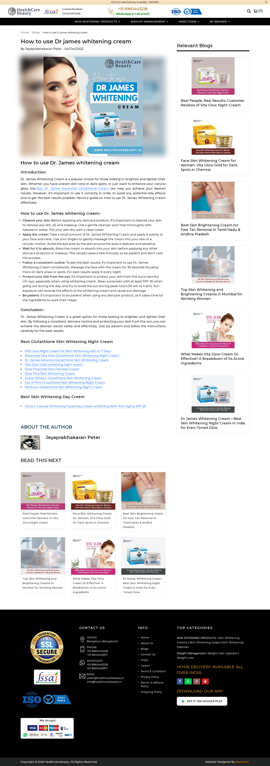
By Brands (203, 21)
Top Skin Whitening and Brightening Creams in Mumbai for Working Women (42, 583)
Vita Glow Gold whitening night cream (54, 364)
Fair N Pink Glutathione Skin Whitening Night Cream (65, 382)
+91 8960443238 (97, 651)
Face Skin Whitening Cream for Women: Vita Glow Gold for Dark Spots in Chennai (92, 518)
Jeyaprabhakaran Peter (73, 437)
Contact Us (148, 654)
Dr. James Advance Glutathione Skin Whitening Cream (67, 360)
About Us (147, 643)
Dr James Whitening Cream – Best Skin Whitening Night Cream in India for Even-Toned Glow (213, 423)
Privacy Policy (150, 677)
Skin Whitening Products (80, 21)
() (258, 10)
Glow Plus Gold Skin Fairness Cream (52, 369)
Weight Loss (185, 657)
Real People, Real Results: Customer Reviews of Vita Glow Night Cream (40, 518)
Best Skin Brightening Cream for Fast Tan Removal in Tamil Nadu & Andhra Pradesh (210, 229)
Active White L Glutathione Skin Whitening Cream (63, 378)
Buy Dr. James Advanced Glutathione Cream (73, 188)
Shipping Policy (151, 692)
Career (145, 665)
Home (26, 32)
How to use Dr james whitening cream (76, 41)
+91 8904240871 (97, 654)
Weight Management (132, 21)
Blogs (37, 32)
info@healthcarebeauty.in (104, 681)
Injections (171, 21)
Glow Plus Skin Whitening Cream (50, 373)
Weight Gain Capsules (222, 653)
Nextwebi (242, 762)
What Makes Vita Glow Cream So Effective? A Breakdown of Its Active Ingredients (212, 358)
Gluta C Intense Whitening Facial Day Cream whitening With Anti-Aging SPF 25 (85, 406)
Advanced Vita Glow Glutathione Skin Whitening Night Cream (72, 355)
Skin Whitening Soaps (204, 642)
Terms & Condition (153, 671)
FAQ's (144, 660)
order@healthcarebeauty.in (105, 678)
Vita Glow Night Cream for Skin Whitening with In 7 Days (68, 351)
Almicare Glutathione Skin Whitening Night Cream (63, 387)
